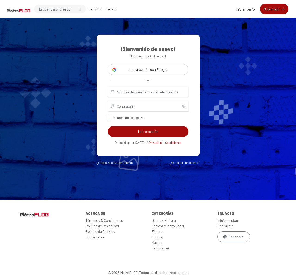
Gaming (157, 237)
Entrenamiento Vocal (167, 226)
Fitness (157, 231)
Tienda (111, 9)
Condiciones (173, 142)
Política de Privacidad (102, 226)
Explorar (95, 9)
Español (232, 236)
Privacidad (156, 142)
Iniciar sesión (246, 9)
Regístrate (225, 226)
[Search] (60, 9)
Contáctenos (96, 237)
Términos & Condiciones (104, 220)
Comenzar (272, 9)
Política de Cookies (100, 231)
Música (156, 242)
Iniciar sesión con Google (139, 69)
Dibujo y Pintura (163, 220)
